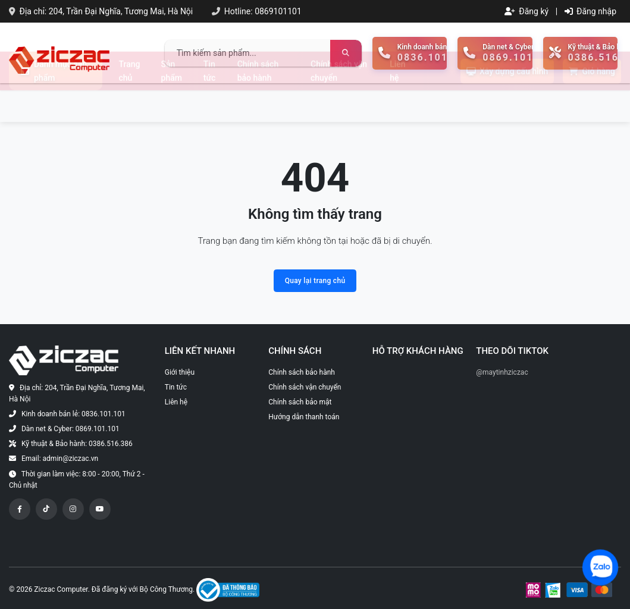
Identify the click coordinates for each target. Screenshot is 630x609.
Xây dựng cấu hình (507, 103)
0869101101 (278, 11)
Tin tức (209, 102)
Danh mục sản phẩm (54, 102)
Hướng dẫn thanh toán (303, 417)
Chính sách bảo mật (299, 402)
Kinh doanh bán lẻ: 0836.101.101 (73, 414)
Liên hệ (397, 102)
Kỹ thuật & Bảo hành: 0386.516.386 (77, 444)
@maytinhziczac (502, 372)
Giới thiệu (180, 372)
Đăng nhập (590, 11)
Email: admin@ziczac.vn (59, 458)
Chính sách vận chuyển (339, 102)
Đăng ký (526, 11)
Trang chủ (129, 102)
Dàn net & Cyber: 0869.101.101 (70, 429)
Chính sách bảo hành (257, 102)
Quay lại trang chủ (315, 281)
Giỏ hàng (592, 103)
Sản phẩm (171, 102)
